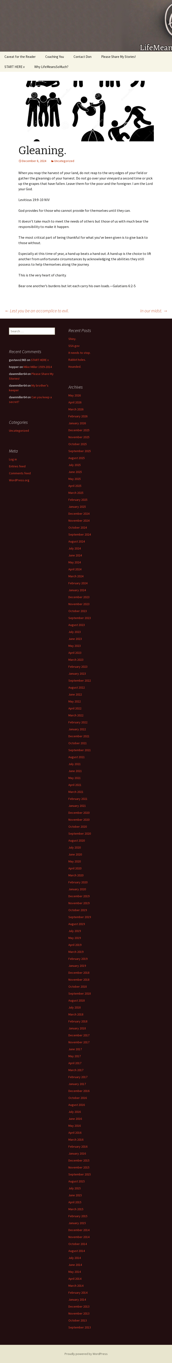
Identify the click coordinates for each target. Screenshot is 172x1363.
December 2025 (78, 430)
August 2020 (76, 840)
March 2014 (75, 1286)
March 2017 (75, 1070)
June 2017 (75, 1049)
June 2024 (75, 555)
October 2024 (77, 527)
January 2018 (77, 1028)
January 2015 (77, 1223)
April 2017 (74, 1063)
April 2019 (74, 945)
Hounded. (74, 367)
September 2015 (79, 1174)
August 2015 (76, 1181)
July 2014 (74, 1258)
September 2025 (79, 451)
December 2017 (78, 1035)
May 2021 (74, 778)
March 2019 (75, 952)
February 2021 (77, 799)
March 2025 (75, 493)
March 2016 (75, 1140)
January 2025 (77, 507)
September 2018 (79, 993)
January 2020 (77, 889)
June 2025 (75, 472)
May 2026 (74, 395)
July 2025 (74, 465)
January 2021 (77, 806)
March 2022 (75, 715)
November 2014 (78, 1237)
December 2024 (78, 514)
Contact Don (82, 57)
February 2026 (77, 416)
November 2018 (78, 980)
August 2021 (76, 757)
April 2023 (74, 653)
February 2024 (77, 583)
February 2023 (77, 667)
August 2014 (76, 1251)
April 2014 (74, 1279)
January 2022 (77, 729)
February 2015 (77, 1216)
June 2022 (75, 694)
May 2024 (74, 562)
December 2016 (78, 1091)
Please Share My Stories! (118, 57)
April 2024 (74, 569)
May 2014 (74, 1272)
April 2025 (74, 486)
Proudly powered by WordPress (86, 1354)
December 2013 (78, 1306)
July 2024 (74, 548)
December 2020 (78, 813)
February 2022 (77, 722)
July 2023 (74, 632)
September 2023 (79, 618)
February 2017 (77, 1077)
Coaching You (54, 57)
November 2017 (78, 1042)
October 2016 (77, 1098)
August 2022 (76, 687)
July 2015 (74, 1188)
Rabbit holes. (77, 360)
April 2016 (74, 1133)
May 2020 (74, 861)
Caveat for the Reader (20, 57)
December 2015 (78, 1160)
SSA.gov (74, 346)
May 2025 (74, 479)
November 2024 (78, 521)
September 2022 (79, 680)
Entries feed (17, 466)
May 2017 (74, 1056)
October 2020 (77, 827)
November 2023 (78, 604)
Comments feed (20, 473)
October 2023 (77, 611)
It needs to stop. (79, 353)
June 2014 (75, 1265)
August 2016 (76, 1105)
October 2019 (77, 910)
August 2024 (76, 541)
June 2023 (75, 639)
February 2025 (77, 500)
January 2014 (77, 1299)
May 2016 (74, 1126)
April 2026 (74, 402)
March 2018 (75, 1014)
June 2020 (75, 854)
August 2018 (76, 1000)
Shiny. (72, 339)
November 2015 (78, 1167)
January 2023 (77, 674)
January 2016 (77, 1153)
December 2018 (78, 973)
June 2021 (75, 771)
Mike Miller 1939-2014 (38, 367)
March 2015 (75, 1209)
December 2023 (78, 597)
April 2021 (74, 785)
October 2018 (77, 987)
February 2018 (77, 1021)
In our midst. (154, 310)
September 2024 (79, 534)
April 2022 (74, 708)
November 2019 (78, 903)
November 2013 (78, 1313)
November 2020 (78, 820)
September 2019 (79, 917)
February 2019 (77, 959)
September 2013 (79, 1327)
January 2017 (77, 1084)
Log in (13, 459)
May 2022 (74, 701)
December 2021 (78, 736)
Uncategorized (64, 161)
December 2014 (78, 1230)
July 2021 (74, 764)
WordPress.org (19, 480)
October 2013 (77, 1320)
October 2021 (77, 743)
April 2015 (74, 1202)
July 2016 (74, 1112)
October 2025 (77, 444)
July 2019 (74, 931)
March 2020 (75, 875)
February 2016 (77, 1146)
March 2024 (75, 576)
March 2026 (75, 409)
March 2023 (75, 660)
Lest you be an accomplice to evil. (36, 310)
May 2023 (74, 646)
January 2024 (77, 590)
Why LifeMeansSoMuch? (51, 67)
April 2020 (74, 868)
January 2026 (77, 423)
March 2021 (75, 792)
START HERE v (14, 67)
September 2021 (79, 750)
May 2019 (74, 938)
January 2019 (77, 966)
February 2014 (77, 1293)
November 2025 (78, 437)
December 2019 (78, 896)
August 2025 (76, 458)
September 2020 (79, 833)
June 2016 (75, 1119)
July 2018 (74, 1007)
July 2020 (74, 847)
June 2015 (75, 1195)
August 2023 (76, 625)
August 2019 (76, 924)
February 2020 (77, 882)
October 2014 (77, 1244)
